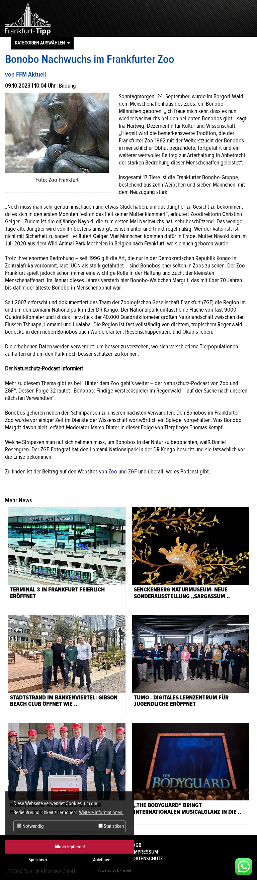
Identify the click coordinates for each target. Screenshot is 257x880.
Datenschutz (148, 858)
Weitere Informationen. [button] (101, 812)
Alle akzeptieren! (70, 847)
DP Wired (124, 870)
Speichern (37, 860)
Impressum (145, 852)
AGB (137, 845)
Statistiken (111, 826)
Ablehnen (101, 860)
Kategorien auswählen (40, 43)
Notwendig (30, 826)
